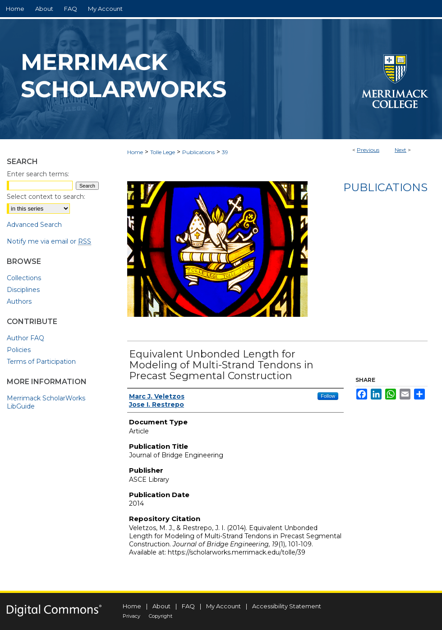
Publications (198, 152)
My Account (223, 606)
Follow (328, 396)
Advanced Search (34, 225)
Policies (19, 350)
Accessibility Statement (286, 606)
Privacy (131, 616)
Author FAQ (25, 338)
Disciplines (23, 290)
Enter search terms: (38, 174)
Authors (19, 301)
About (161, 606)
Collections (24, 278)
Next (400, 149)
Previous (368, 149)
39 (225, 152)
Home (135, 152)
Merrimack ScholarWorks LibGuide (46, 402)
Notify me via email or (49, 241)
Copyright (160, 616)
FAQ (188, 606)
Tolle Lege (162, 152)
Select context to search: (46, 197)
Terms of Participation (41, 361)
